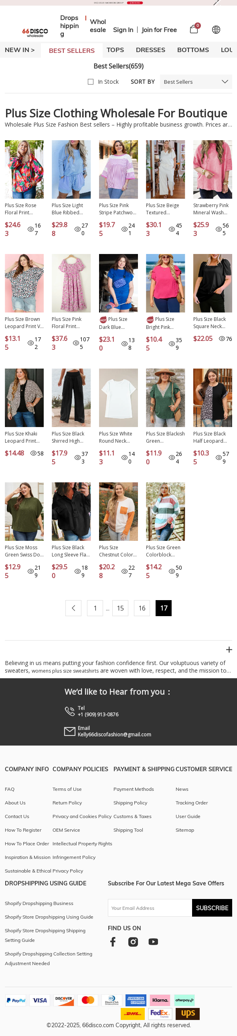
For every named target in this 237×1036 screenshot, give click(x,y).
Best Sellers (178, 81)
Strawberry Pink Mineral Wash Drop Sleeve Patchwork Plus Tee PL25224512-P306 (212, 209)
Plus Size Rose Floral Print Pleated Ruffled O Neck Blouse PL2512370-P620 (24, 209)
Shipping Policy (130, 803)
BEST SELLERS (72, 50)
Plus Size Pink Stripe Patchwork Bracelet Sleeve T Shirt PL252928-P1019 (118, 209)
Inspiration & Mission (28, 857)
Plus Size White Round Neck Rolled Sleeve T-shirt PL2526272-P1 (118, 437)
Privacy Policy (68, 871)
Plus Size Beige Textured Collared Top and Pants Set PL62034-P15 (162, 209)
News (182, 789)
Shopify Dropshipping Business (39, 903)
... (107, 608)
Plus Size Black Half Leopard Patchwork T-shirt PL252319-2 (212, 437)
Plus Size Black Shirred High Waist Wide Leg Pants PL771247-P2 (70, 437)
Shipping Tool (128, 830)
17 (163, 608)
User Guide (188, 816)
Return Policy (67, 803)
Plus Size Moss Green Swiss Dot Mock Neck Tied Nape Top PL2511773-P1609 (23, 551)
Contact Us (17, 816)
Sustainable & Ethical (28, 871)
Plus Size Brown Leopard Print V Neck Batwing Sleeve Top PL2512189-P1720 (22, 323)
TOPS (115, 50)
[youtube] (153, 942)
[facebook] (113, 942)
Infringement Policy (74, 857)
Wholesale (98, 26)
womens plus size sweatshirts (65, 670)
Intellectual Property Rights (82, 843)
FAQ (9, 789)
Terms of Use (67, 789)
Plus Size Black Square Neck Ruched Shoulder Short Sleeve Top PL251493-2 (212, 323)
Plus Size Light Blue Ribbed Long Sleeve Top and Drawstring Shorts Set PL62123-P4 (70, 209)
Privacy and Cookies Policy (82, 816)
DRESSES (150, 50)
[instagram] (133, 942)
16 (142, 608)
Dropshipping (69, 26)
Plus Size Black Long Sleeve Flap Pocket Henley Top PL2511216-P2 (70, 551)
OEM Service (66, 830)
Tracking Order (192, 803)
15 (120, 608)
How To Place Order (27, 843)
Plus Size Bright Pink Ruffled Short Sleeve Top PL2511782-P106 (165, 323)
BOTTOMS (193, 50)
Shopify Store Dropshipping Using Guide (49, 917)
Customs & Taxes (132, 816)
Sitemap (185, 830)
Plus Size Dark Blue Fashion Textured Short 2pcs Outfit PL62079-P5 (116, 323)
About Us (15, 803)
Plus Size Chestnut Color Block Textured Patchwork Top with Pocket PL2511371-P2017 (116, 551)
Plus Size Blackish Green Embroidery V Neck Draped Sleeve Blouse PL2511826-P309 (165, 437)
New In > (20, 50)
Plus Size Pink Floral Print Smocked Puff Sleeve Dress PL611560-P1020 (70, 323)
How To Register (23, 830)
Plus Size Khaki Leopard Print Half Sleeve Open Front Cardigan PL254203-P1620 (24, 437)
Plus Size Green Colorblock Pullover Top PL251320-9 (163, 551)
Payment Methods (133, 789)
